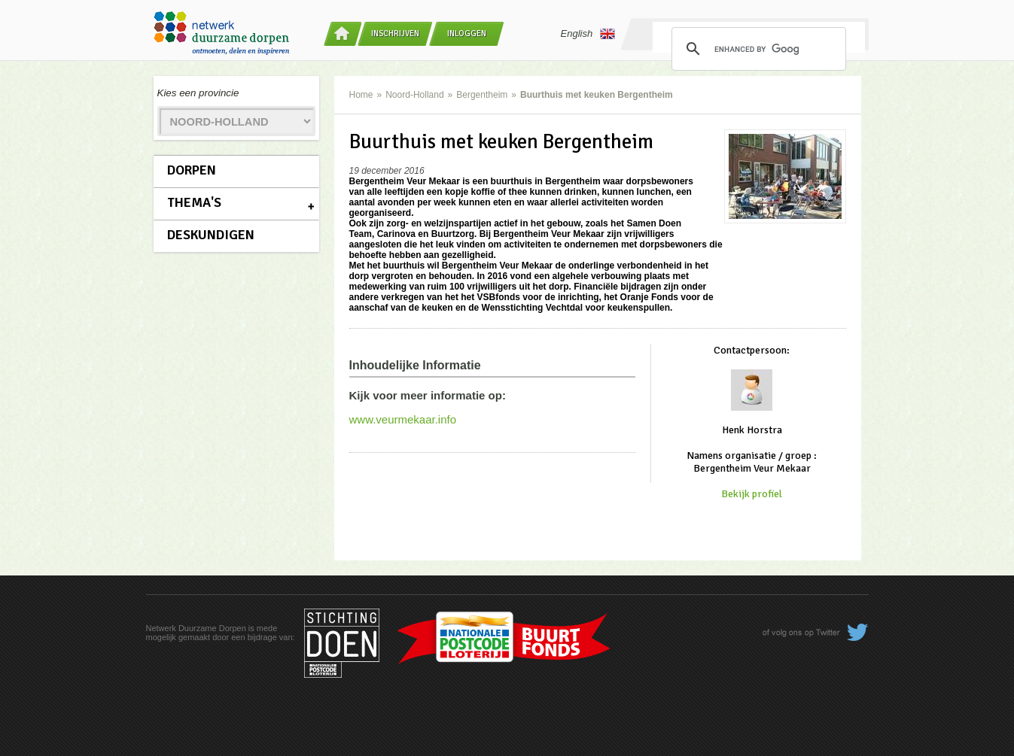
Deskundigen (210, 234)
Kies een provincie (198, 93)
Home (361, 95)
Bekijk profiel (751, 493)
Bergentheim (481, 95)
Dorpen (191, 170)
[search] (756, 49)
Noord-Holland (414, 95)
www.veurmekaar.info (403, 419)
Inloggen (466, 33)
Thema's (194, 202)
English (588, 34)
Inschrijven (395, 33)
